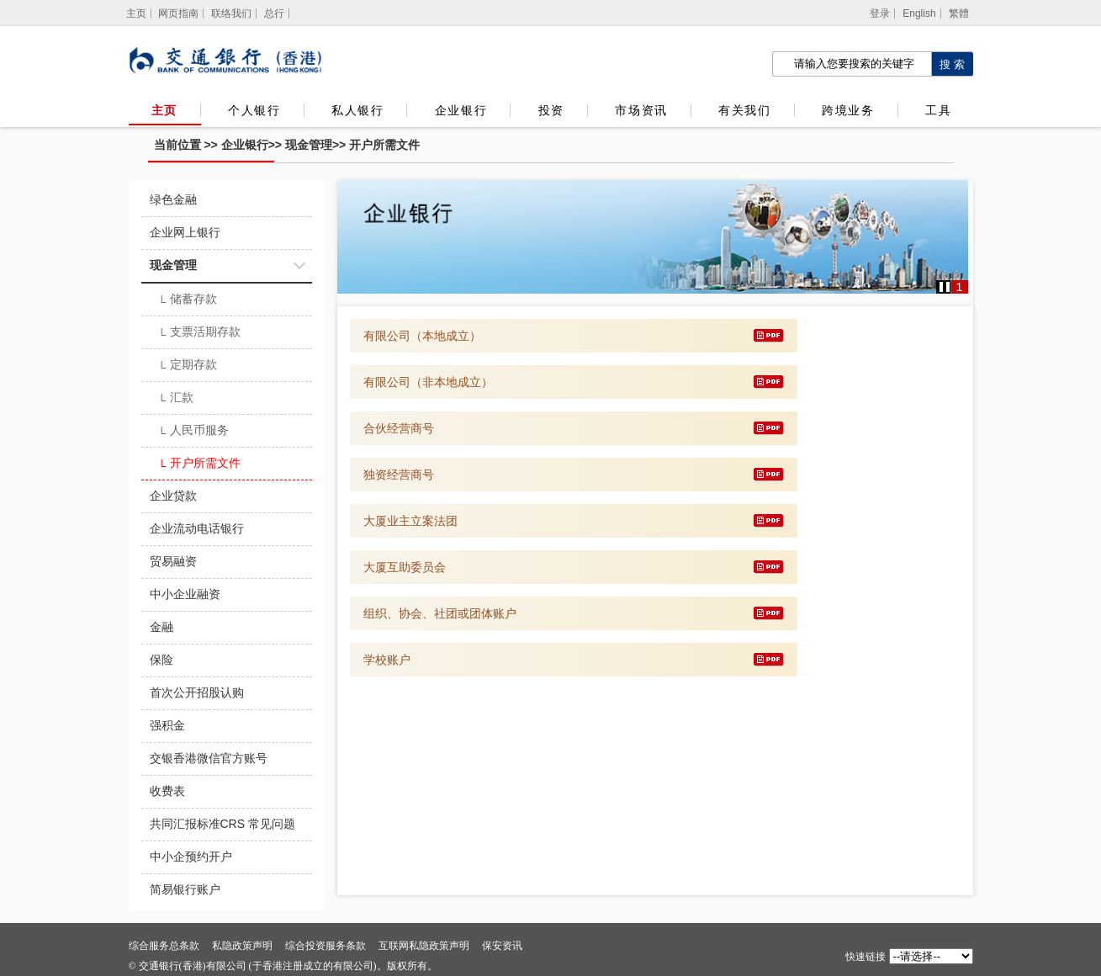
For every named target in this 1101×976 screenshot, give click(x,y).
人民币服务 (194, 431)
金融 (161, 627)
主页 (164, 110)
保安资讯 (502, 946)
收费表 (167, 791)
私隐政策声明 (242, 946)
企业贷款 (173, 495)
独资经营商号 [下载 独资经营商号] (398, 474)
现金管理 (308, 144)
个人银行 (254, 110)
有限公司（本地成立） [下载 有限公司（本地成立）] (422, 335)
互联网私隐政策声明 (423, 946)
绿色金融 (173, 199)
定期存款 (188, 366)
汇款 (176, 398)
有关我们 (744, 110)
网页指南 (178, 13)
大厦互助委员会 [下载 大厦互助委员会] (404, 567)
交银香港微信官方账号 (208, 758)
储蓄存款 (188, 300)
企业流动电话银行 (197, 528)
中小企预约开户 (191, 856)
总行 (274, 13)
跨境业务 (848, 110)
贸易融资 (173, 561)
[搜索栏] (851, 64)
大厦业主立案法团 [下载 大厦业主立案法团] (410, 521)
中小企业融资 (185, 594)
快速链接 (865, 957)
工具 (937, 110)
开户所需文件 (384, 144)
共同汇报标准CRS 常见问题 (222, 823)
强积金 (167, 725)
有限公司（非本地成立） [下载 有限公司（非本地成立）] (428, 382)
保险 (161, 659)
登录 (880, 13)
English (919, 13)
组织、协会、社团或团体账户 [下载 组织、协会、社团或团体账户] (439, 613)
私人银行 (357, 110)
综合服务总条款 (164, 946)
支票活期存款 (199, 333)
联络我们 (231, 13)
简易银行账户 (185, 889)
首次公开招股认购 (197, 692)
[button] (945, 287)
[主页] (136, 13)
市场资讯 (641, 110)
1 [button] (959, 287)
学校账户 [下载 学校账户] (386, 659)
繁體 (959, 13)
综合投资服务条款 (325, 946)
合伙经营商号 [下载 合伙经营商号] (398, 428)
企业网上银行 (185, 232)
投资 (551, 110)
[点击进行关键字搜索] (952, 64)
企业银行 (461, 110)
